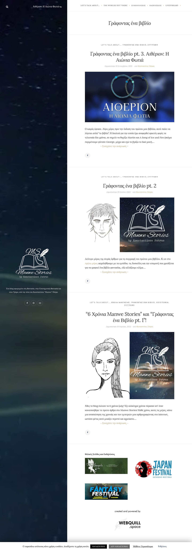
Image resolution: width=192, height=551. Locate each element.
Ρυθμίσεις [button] (162, 546)
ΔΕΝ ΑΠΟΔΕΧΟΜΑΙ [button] (119, 546)
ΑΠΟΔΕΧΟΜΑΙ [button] (98, 546)
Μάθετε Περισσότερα (143, 546)
